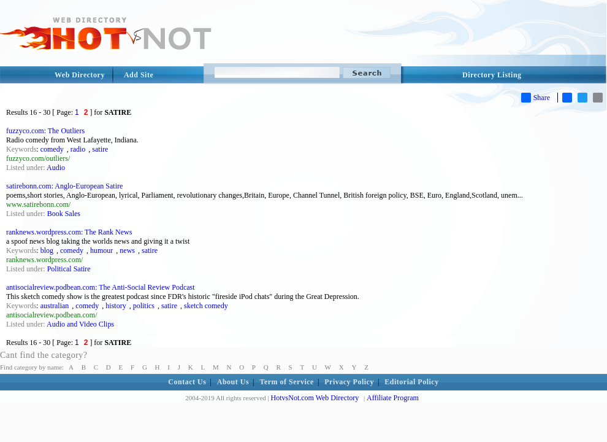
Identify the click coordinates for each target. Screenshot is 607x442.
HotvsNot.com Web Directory (315, 398)
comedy (52, 149)
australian (54, 305)
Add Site (138, 75)
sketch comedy (206, 305)
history (115, 305)
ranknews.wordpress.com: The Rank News (69, 232)
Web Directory (80, 75)
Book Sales (63, 213)
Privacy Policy (349, 382)
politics (144, 305)
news (127, 250)
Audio (56, 167)
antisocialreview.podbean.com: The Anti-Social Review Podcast (100, 287)
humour (101, 250)
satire (100, 149)
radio (78, 149)
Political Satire (69, 269)
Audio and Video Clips (80, 324)
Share (535, 98)
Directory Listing (492, 75)
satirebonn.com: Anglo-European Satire (64, 186)
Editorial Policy (411, 382)
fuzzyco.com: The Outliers (45, 130)
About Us (233, 382)
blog (46, 250)
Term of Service (287, 382)
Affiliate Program (393, 398)
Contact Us (187, 382)
